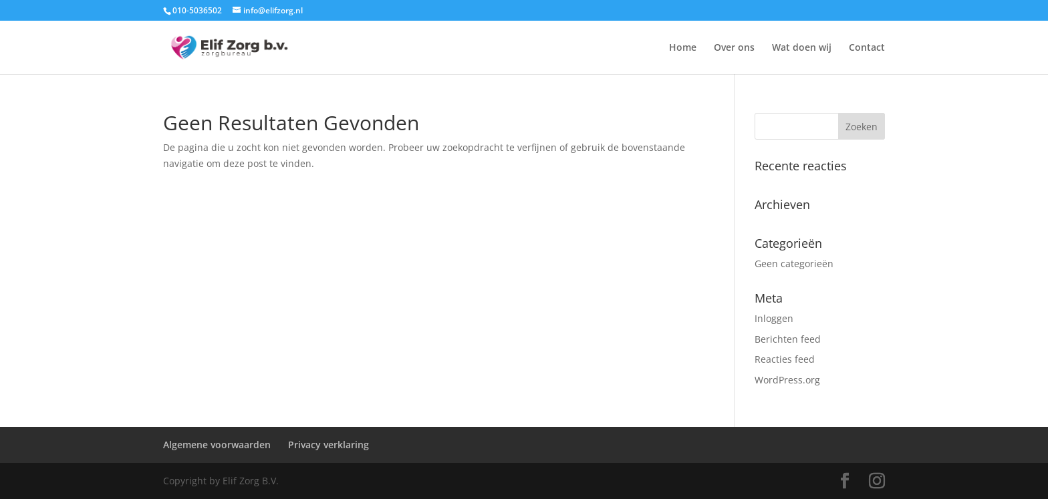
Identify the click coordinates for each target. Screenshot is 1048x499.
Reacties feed (785, 359)
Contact (867, 48)
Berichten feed (788, 339)
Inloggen (774, 318)
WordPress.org (787, 379)
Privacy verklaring (328, 444)
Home (682, 48)
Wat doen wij (801, 48)
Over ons (734, 48)
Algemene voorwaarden (217, 444)
